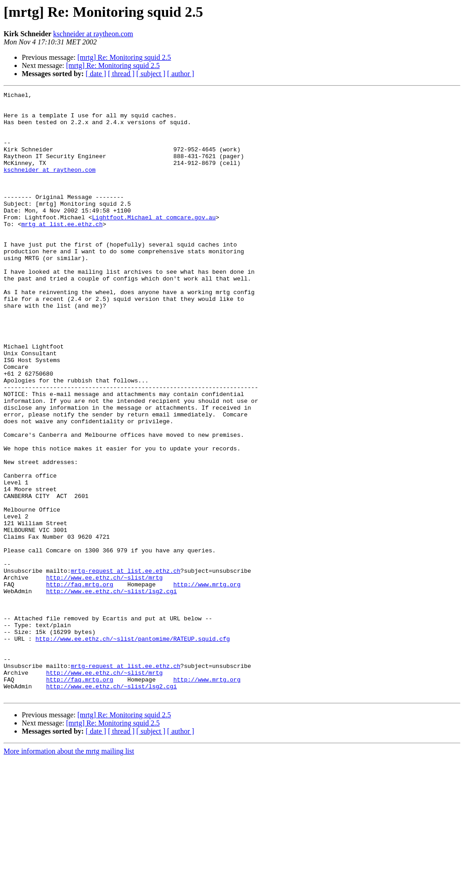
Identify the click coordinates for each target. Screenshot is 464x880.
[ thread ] (121, 73)
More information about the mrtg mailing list (69, 872)
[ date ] (96, 73)
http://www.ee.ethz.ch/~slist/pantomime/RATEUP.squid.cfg (132, 749)
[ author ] (180, 73)
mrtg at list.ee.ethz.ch (61, 251)
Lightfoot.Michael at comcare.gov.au (154, 243)
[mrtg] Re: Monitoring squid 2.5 (124, 57)
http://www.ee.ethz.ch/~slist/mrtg (104, 675)
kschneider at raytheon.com (93, 34)
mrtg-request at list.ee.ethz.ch (125, 667)
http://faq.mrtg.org (79, 683)
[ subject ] (150, 73)
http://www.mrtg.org (206, 683)
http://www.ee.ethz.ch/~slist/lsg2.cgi (111, 691)
